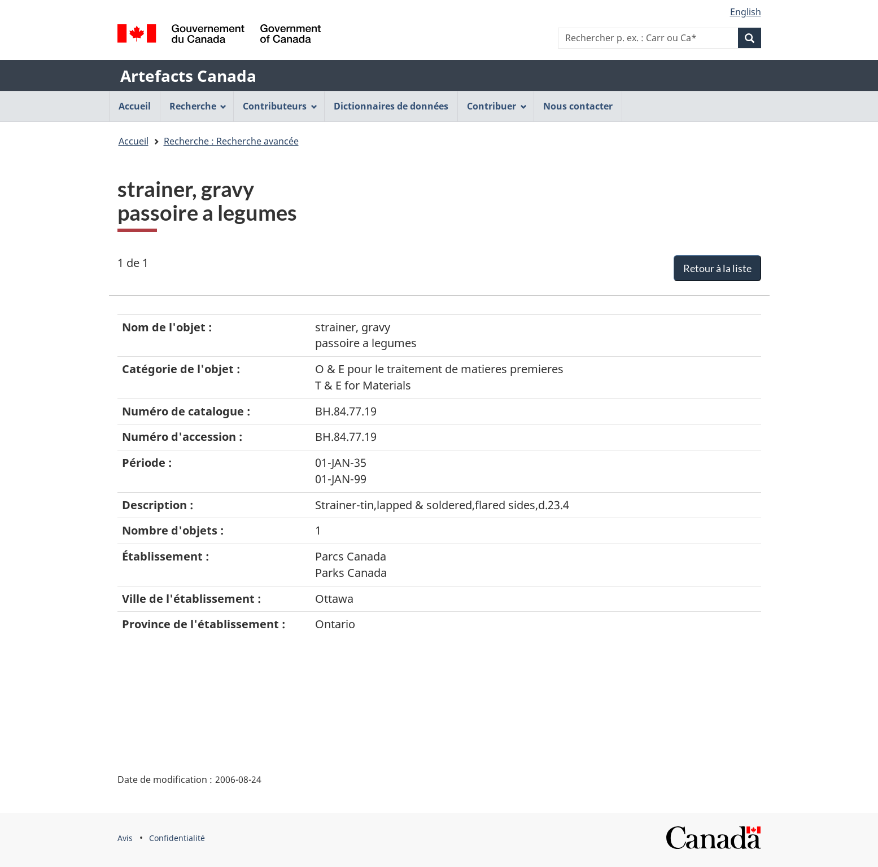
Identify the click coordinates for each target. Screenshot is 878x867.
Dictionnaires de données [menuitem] (391, 106)
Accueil (133, 141)
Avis (125, 838)
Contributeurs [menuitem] (280, 106)
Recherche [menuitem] (198, 106)
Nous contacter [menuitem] (578, 106)
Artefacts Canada (188, 75)
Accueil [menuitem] (135, 106)
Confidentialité (177, 838)
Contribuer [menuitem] (497, 106)
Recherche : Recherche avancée (231, 141)
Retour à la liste (717, 268)
